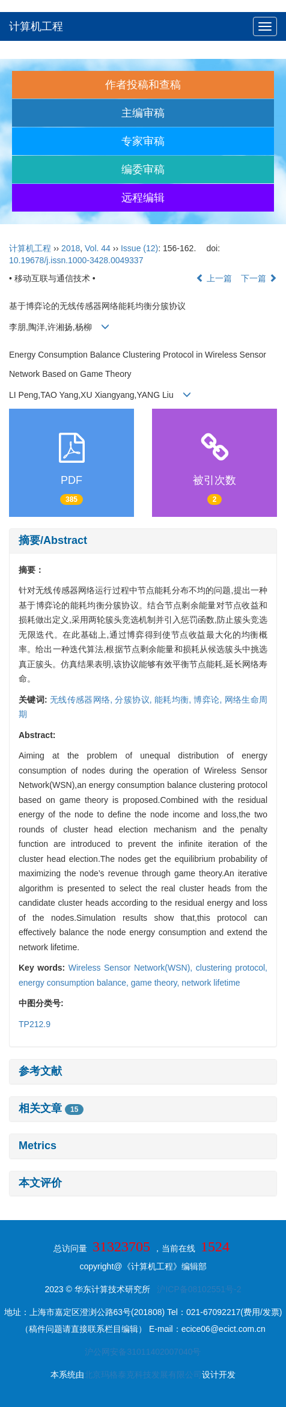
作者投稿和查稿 (143, 85)
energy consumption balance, (75, 982)
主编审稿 (143, 113)
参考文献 (40, 1071)
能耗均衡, (174, 699)
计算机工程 (36, 26)
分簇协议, (134, 699)
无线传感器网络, (82, 699)
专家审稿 (143, 141)
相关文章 (51, 1108)
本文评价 (40, 1183)
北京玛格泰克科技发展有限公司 (143, 1374)
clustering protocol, (231, 967)
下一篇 (259, 278)
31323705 (121, 1246)
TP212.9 (34, 1024)
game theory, (156, 982)
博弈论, (208, 699)
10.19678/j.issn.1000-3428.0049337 (76, 260)
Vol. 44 (98, 248)
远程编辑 (143, 198)
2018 (70, 248)
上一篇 (214, 278)
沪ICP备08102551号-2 (199, 1289)
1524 (215, 1246)
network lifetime (210, 982)
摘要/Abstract (53, 540)
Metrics (37, 1146)
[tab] (143, 541)
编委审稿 (143, 169)
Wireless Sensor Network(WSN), (132, 967)
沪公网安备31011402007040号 (143, 1352)
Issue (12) (139, 248)
